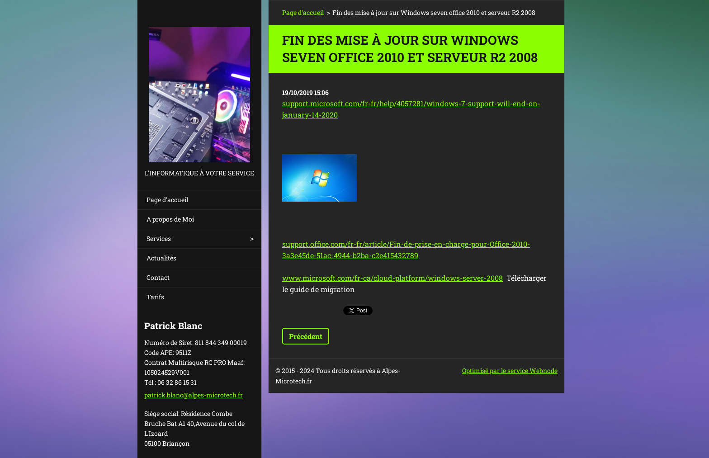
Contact (158, 277)
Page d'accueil (167, 199)
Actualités (161, 258)
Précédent (305, 336)
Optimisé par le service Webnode (510, 370)
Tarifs (155, 297)
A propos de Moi (170, 219)
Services (159, 238)
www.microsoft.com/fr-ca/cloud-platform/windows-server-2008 (392, 278)
